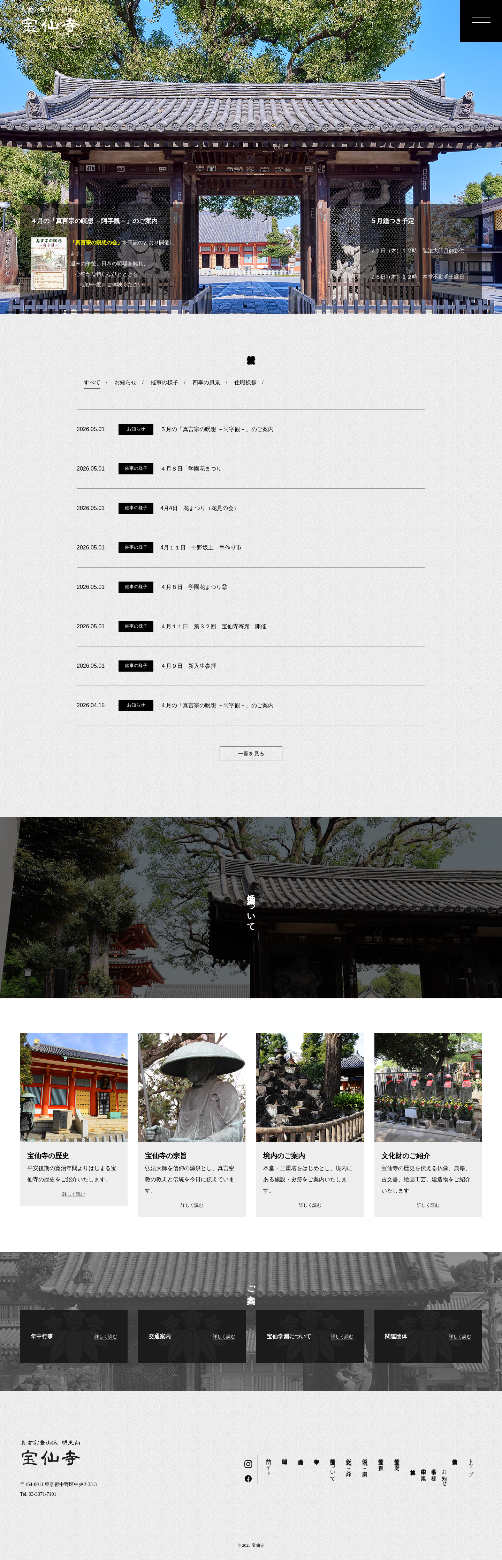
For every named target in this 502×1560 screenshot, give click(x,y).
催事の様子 (434, 1469)
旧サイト (269, 1464)
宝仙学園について (333, 1467)
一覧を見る (251, 753)
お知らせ (444, 1475)
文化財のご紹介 (349, 1461)
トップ (471, 1464)
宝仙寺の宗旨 (381, 1458)
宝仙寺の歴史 (397, 1458)
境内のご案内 (365, 1461)
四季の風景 (423, 1469)
